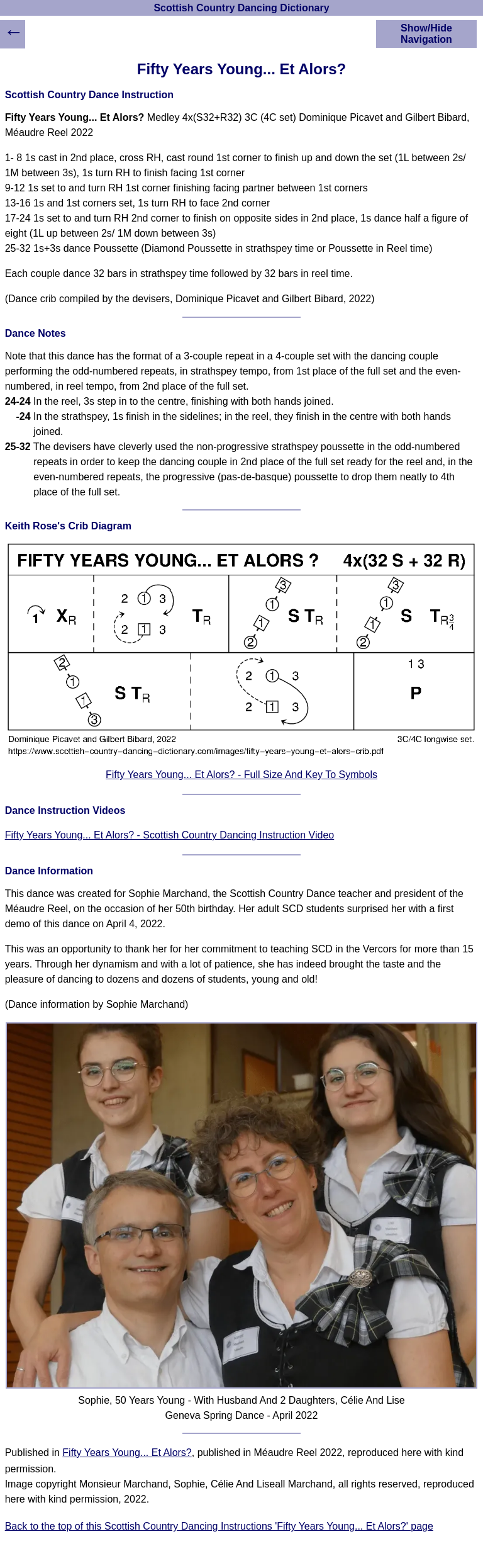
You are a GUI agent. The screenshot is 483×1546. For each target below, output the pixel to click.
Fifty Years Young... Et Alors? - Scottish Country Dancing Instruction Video (170, 835)
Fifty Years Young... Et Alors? (126, 1452)
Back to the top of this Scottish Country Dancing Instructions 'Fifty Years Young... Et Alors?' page (219, 1526)
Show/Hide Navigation (426, 34)
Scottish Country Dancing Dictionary (241, 8)
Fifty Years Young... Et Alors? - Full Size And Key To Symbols (241, 774)
